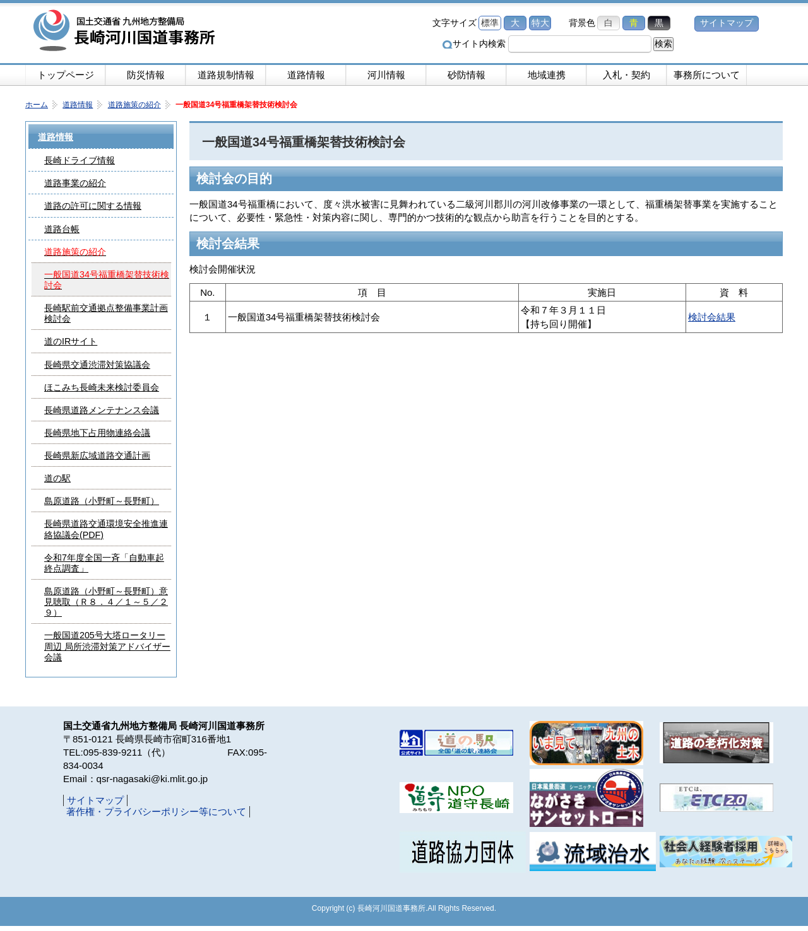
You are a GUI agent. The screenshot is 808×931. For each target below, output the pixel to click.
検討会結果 (711, 317)
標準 (490, 23)
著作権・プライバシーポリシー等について (156, 811)
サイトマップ (726, 23)
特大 (540, 23)
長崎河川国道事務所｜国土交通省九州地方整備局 (126, 31)
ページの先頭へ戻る (707, 691)
